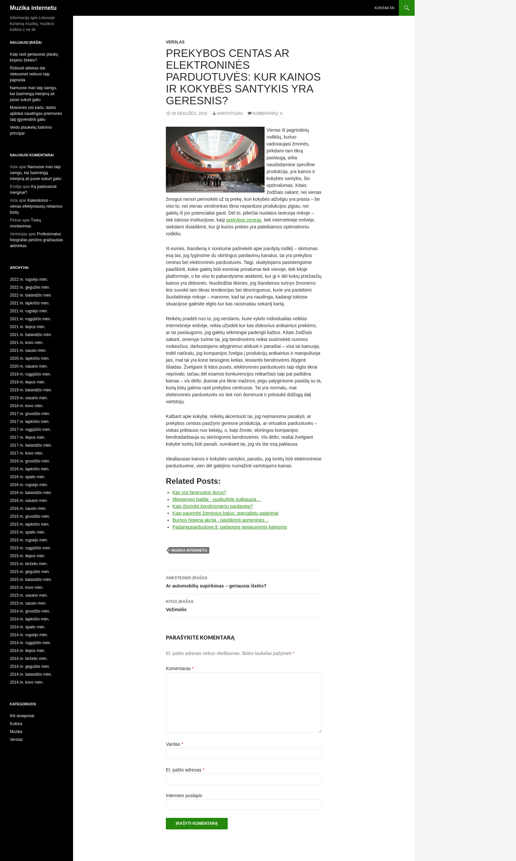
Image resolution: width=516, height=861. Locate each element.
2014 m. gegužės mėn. (30, 666)
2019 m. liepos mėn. (27, 382)
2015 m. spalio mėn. (27, 532)
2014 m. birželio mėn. (29, 658)
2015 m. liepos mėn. (27, 556)
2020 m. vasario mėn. (29, 366)
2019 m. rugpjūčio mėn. (30, 374)
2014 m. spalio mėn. (27, 627)
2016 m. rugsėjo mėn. (29, 485)
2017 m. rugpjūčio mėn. (30, 429)
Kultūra (16, 723)
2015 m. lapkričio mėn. (30, 524)
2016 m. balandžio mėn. (31, 492)
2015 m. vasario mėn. (29, 595)
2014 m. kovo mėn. (26, 682)
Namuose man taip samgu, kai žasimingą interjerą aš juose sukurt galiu (33, 94)
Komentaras (180, 668)
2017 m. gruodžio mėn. (30, 413)
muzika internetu (189, 550)
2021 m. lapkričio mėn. (30, 303)
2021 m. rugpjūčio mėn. (30, 319)
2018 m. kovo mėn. (26, 406)
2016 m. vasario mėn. (29, 500)
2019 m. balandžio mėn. (31, 390)
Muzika (16, 731)
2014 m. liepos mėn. (27, 650)
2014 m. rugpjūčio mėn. (30, 642)
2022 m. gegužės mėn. (30, 287)
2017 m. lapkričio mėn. (30, 421)
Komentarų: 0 (267, 113)
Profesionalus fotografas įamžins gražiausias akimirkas (36, 240)
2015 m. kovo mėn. (26, 587)
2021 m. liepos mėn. (27, 327)
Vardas (174, 744)
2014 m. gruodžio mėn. (30, 611)
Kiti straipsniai (22, 716)
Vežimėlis (244, 605)
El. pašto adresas (185, 769)
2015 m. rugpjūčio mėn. (30, 548)
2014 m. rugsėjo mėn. (29, 635)
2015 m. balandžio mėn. (31, 579)
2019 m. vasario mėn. (29, 398)
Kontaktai (384, 8)
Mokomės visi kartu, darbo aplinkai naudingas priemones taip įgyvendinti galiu (36, 113)
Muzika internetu (33, 8)
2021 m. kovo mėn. (26, 342)
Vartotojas (230, 113)
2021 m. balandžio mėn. (31, 334)
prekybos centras (244, 219)
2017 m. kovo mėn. (26, 453)
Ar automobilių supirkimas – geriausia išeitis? (244, 581)
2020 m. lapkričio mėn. (30, 358)
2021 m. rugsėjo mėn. (29, 311)
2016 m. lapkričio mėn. (30, 469)
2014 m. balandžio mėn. (31, 674)
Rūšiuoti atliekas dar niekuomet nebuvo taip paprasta (30, 74)
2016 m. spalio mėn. (27, 477)
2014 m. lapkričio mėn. (30, 619)
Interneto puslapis (184, 795)
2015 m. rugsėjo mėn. (29, 540)
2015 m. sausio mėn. (28, 603)
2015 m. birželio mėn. (29, 563)
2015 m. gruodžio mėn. (30, 516)
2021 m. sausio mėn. (28, 350)
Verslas (175, 42)
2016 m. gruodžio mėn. (30, 461)
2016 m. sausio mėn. (28, 508)
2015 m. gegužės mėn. (30, 571)
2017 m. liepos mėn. (27, 437)
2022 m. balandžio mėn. (31, 295)
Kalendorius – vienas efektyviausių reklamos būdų (36, 206)
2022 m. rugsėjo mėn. (29, 279)
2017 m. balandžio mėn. (31, 445)
